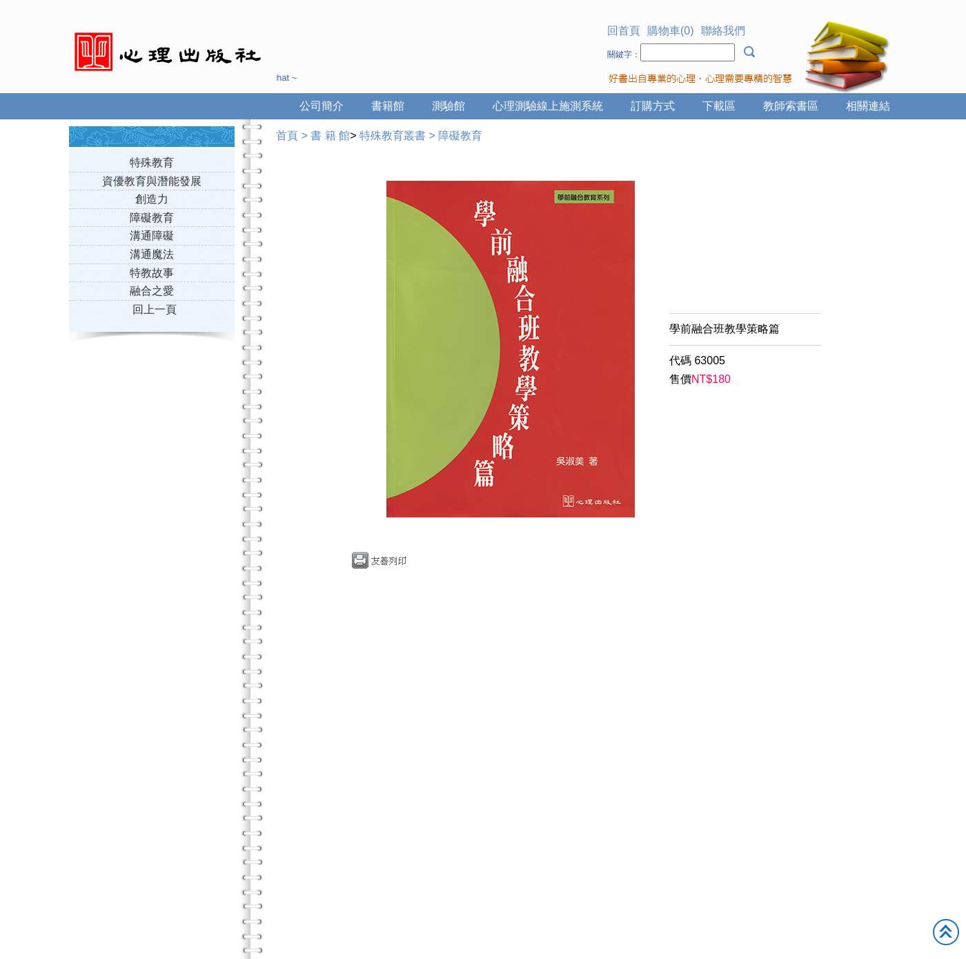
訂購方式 (653, 106)
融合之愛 (152, 291)
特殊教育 (152, 162)
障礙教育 (152, 218)
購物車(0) (670, 31)
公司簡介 (321, 106)
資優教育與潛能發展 (151, 181)
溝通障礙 (152, 235)
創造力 (151, 199)
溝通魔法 (152, 254)
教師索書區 (790, 106)
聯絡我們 (723, 31)
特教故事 (152, 273)
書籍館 (387, 106)
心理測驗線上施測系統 (548, 106)
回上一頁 (154, 309)
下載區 (719, 106)
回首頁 (623, 31)
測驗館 (448, 106)
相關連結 (868, 106)
